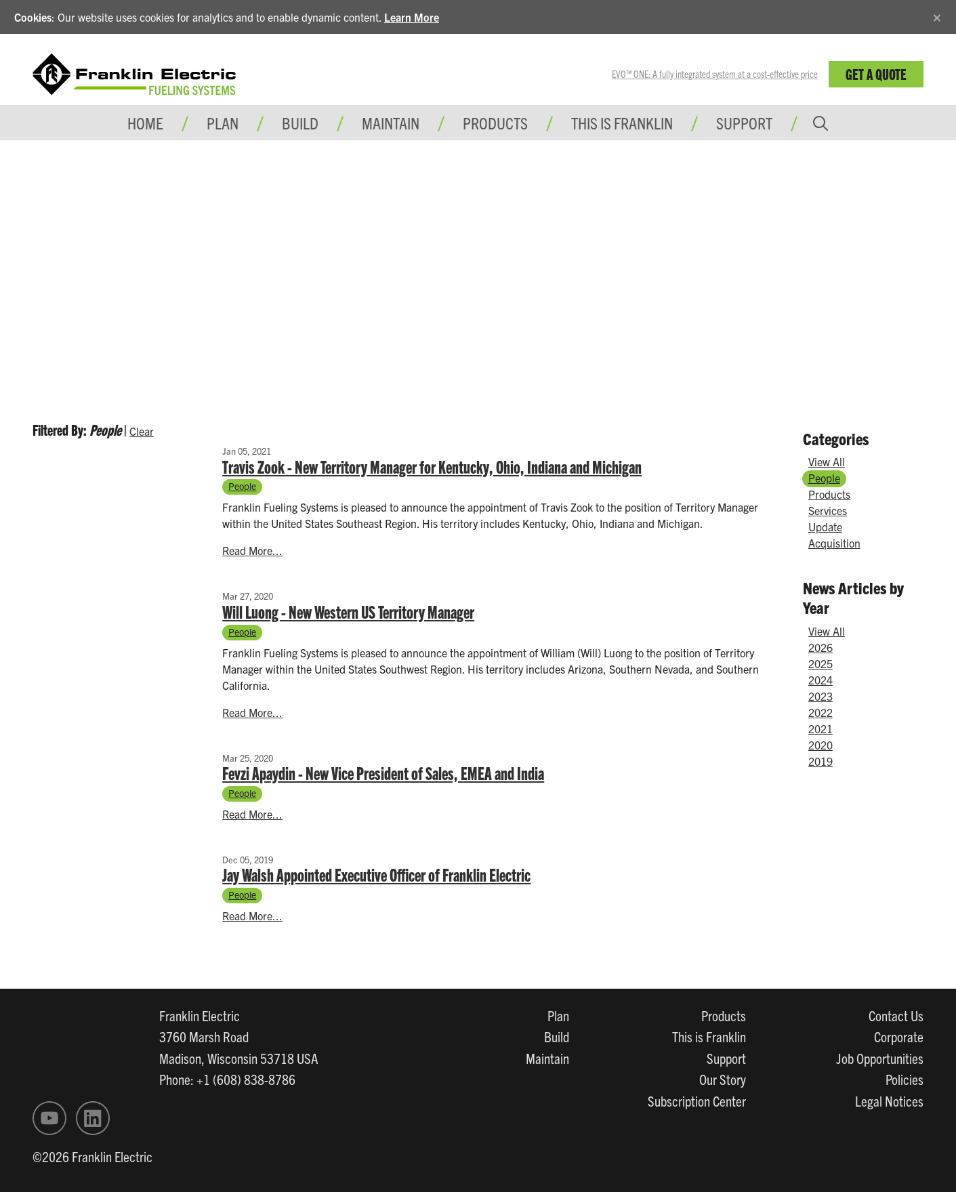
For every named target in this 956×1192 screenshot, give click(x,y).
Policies (904, 1079)
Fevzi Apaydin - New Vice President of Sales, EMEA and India (383, 772)
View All (826, 461)
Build (556, 1036)
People (242, 486)
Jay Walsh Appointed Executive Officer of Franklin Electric (376, 874)
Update (825, 526)
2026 (820, 647)
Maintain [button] (390, 122)
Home (145, 122)
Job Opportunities (879, 1058)
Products (829, 494)
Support (744, 122)
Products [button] (495, 122)
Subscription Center (697, 1100)
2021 (820, 728)
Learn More (411, 17)
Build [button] (300, 122)
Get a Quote (876, 73)
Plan (558, 1015)
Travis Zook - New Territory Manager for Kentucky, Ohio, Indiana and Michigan (432, 466)
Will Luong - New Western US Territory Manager (348, 611)
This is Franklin (622, 122)
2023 (820, 696)
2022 (820, 712)
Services (827, 510)
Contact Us (896, 1015)
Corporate (898, 1036)
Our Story (722, 1079)
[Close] (937, 15)
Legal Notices (889, 1100)
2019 (820, 761)
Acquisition (834, 543)
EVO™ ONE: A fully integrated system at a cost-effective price (715, 74)
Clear (141, 431)
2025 (820, 663)
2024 (820, 679)
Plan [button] (222, 122)
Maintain (547, 1058)
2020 (820, 745)
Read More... (252, 550)
